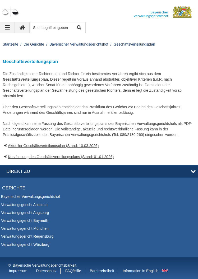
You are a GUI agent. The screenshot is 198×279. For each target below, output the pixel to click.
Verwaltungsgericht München (25, 228)
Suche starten (78, 28)
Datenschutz (46, 271)
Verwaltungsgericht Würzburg (25, 244)
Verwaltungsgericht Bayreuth (24, 220)
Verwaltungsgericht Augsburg (25, 213)
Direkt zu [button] (18, 171)
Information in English (140, 271)
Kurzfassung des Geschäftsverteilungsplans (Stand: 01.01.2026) (61, 157)
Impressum (18, 271)
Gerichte (13, 187)
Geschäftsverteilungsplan (134, 44)
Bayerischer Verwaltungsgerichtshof (78, 44)
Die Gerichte (34, 44)
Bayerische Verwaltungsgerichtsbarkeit (44, 265)
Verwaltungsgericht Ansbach (24, 205)
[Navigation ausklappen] (7, 27)
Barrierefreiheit (102, 271)
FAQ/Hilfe (73, 271)
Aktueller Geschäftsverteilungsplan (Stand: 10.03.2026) (53, 146)
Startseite (10, 44)
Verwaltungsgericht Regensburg (27, 236)
